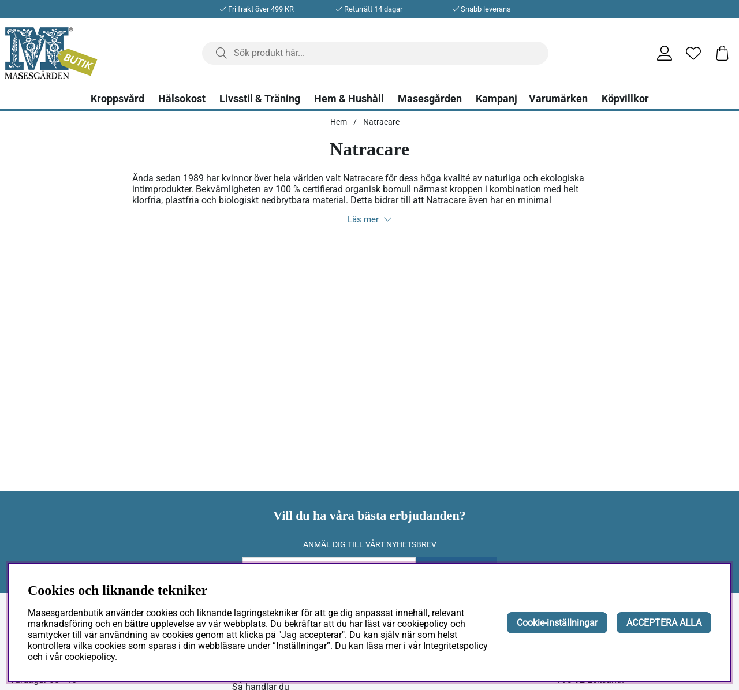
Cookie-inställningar (557, 622)
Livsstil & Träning (259, 99)
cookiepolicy (90, 656)
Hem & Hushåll (349, 99)
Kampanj (496, 99)
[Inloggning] (664, 53)
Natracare (381, 121)
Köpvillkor (625, 99)
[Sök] (375, 53)
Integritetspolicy (455, 645)
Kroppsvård (117, 99)
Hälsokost (182, 99)
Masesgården (430, 99)
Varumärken (558, 99)
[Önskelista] (693, 53)
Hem (338, 121)
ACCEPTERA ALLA (663, 622)
